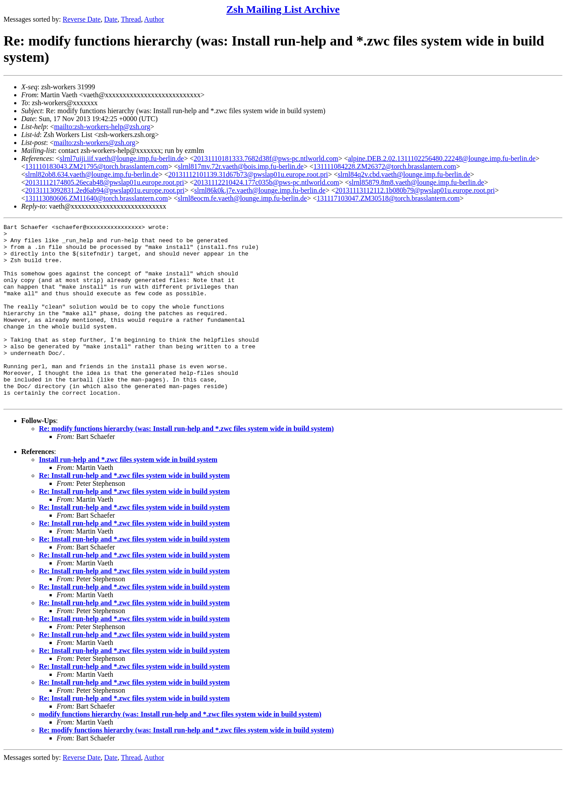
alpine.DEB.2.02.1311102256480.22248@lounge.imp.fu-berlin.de (441, 158)
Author (154, 19)
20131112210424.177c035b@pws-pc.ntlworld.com (266, 182)
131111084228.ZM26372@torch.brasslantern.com (385, 166)
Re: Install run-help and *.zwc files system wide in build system (134, 511)
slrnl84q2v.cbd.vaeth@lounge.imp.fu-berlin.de (404, 174)
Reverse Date (82, 19)
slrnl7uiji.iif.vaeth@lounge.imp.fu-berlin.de (122, 158)
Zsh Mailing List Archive (283, 9)
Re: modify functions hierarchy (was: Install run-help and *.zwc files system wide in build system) (186, 464)
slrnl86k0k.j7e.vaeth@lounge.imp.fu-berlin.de (259, 190)
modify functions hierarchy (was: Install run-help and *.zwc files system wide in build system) (180, 750)
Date (111, 19)
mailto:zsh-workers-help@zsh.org (102, 126)
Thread (131, 19)
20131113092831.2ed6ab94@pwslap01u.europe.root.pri (104, 190)
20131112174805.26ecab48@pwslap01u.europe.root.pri (104, 182)
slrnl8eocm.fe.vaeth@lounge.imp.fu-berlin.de (242, 198)
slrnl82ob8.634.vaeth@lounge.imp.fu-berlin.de (91, 174)
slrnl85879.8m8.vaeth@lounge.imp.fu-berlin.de (416, 182)
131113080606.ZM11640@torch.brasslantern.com (96, 198)
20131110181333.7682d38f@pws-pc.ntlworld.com (266, 158)
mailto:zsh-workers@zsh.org (94, 142)
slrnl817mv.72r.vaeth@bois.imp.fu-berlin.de (240, 166)
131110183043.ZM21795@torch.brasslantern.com (96, 166)
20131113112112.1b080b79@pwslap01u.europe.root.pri (415, 190)
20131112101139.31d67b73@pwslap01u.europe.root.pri (248, 174)
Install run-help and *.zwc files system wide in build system (128, 495)
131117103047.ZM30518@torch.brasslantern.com (388, 198)
